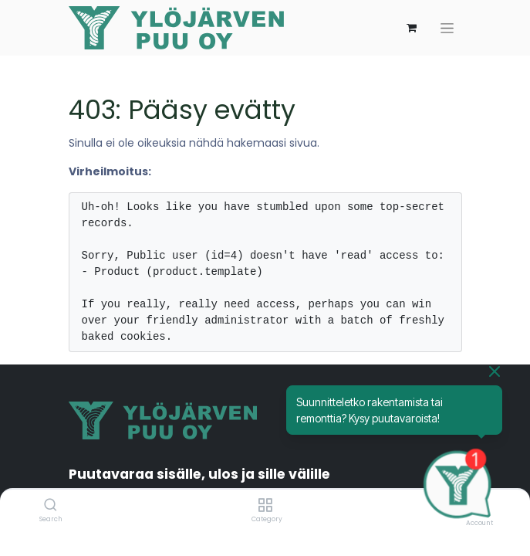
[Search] (50, 506)
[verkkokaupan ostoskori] (412, 28)
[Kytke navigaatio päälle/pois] (447, 28)
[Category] (265, 506)
